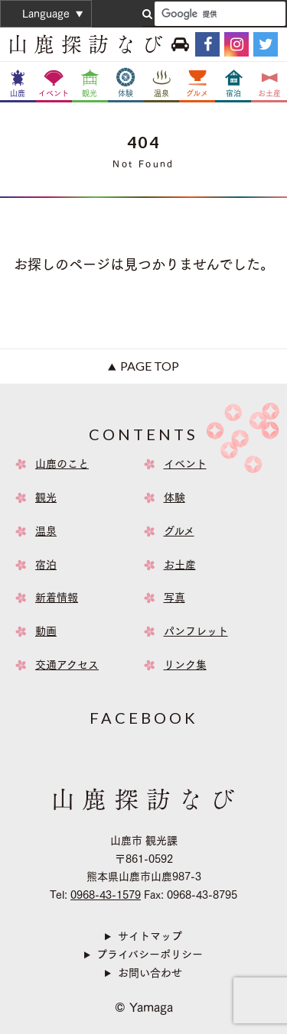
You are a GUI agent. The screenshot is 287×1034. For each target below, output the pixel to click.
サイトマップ (150, 936)
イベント (185, 464)
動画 (46, 631)
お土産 (180, 564)
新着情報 (56, 597)
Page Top (149, 365)
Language (46, 13)
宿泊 (46, 564)
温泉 (46, 531)
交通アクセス (67, 665)
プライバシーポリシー (149, 954)
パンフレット (196, 631)
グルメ (179, 531)
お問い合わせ (150, 973)
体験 (174, 497)
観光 (46, 497)
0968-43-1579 (105, 895)
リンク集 (185, 665)
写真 (174, 597)
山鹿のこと (62, 464)
